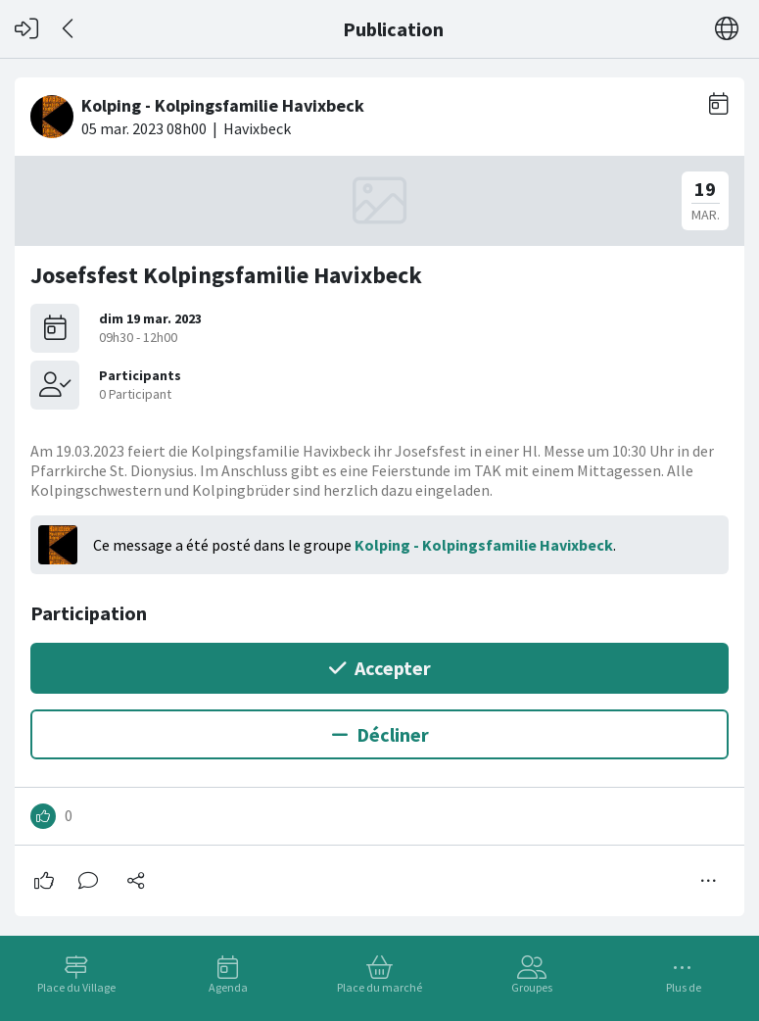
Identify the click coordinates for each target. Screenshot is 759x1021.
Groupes (531, 987)
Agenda (228, 987)
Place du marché (379, 987)
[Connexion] (26, 29)
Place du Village (76, 987)
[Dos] (69, 29)
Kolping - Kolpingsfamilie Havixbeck (484, 545)
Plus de (683, 987)
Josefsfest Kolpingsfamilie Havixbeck (226, 275)
